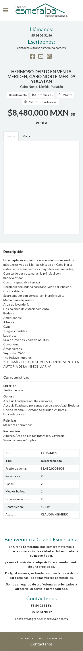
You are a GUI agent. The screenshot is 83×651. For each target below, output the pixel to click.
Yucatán (57, 87)
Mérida (44, 87)
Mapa (26, 136)
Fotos (11, 136)
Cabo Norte (29, 87)
